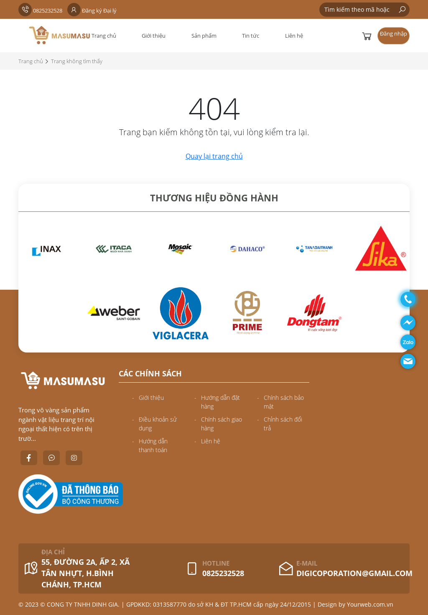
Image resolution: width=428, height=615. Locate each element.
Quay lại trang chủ (214, 156)
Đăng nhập (393, 33)
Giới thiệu (154, 35)
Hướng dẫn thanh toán (153, 445)
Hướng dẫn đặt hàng (220, 402)
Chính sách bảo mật (284, 402)
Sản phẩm (204, 35)
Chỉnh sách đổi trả (283, 423)
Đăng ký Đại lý (92, 10)
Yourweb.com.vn (370, 604)
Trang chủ (104, 35)
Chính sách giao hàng (221, 423)
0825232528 (40, 10)
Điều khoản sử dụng (158, 423)
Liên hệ (294, 35)
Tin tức (250, 35)
